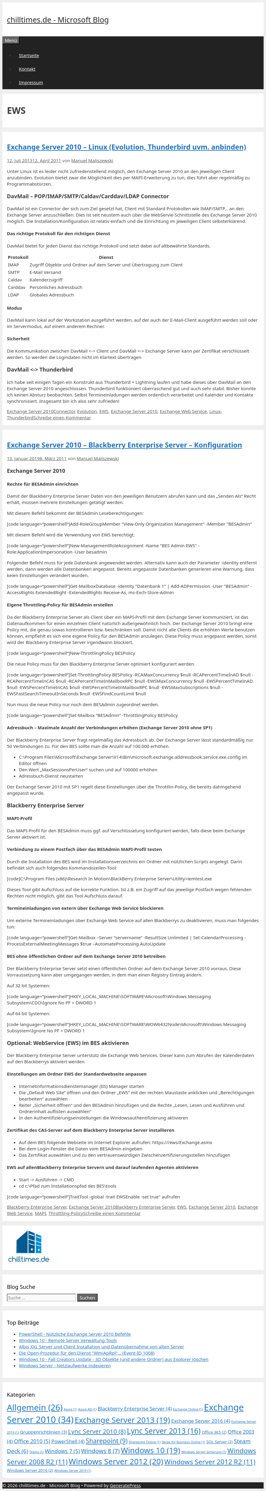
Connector (64, 411)
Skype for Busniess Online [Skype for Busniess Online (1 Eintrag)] (183, 1442)
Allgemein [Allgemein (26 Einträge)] (35, 1407)
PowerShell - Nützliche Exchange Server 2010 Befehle (75, 1334)
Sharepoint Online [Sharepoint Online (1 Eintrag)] (145, 1442)
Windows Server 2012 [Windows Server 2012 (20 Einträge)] (116, 1461)
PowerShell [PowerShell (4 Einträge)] (68, 1441)
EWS (104, 411)
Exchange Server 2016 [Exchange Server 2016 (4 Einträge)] (200, 1420)
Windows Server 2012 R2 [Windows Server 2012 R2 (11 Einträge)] (209, 1461)
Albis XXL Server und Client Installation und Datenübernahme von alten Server (101, 1347)
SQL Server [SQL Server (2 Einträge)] (219, 1441)
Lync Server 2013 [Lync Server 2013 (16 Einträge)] (164, 1431)
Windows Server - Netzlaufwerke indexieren (65, 1365)
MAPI (40, 1213)
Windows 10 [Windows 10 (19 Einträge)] (150, 1450)
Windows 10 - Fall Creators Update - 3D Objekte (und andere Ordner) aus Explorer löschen (113, 1359)
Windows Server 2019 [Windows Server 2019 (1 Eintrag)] (72, 1470)
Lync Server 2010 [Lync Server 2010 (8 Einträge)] (97, 1431)
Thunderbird (20, 418)
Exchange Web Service (183, 411)
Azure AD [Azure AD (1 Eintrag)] (87, 1409)
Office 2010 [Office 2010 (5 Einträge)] (32, 1441)
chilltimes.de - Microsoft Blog (58, 19)
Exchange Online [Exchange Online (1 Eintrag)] (188, 1409)
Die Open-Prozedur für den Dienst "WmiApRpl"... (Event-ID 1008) (87, 1353)
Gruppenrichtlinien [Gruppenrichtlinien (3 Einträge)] (43, 1432)
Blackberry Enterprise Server (36, 1207)
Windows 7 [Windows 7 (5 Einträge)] (62, 1451)
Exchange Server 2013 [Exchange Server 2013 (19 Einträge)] (122, 1420)
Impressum (31, 82)
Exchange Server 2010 (30, 411)
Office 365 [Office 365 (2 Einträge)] (214, 1432)
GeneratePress (125, 1485)
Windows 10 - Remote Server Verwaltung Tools (68, 1340)
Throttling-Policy (65, 1213)
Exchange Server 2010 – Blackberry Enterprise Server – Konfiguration (124, 445)
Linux (215, 411)
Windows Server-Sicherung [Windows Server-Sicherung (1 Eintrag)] (203, 1452)
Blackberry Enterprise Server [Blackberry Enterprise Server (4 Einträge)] (135, 1408)
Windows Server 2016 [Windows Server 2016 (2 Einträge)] (30, 1470)
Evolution (87, 411)
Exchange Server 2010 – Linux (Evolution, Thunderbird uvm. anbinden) (126, 147)
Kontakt (27, 69)
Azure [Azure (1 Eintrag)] (70, 1409)
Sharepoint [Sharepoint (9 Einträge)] (107, 1440)
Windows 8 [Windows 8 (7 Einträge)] (100, 1451)
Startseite (29, 55)
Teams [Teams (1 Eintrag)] (36, 1452)
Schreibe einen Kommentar (62, 418)
